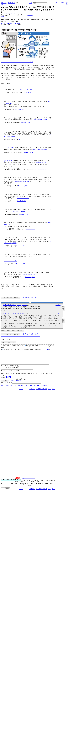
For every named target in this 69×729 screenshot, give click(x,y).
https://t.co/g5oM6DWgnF (40, 149)
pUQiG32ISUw (24, 313)
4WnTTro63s (19, 313)
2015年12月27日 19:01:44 (9, 313)
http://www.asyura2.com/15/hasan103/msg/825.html (9, 13)
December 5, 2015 (21, 201)
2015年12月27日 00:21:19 (9, 305)
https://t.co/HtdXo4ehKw (23, 198)
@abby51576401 (8, 160)
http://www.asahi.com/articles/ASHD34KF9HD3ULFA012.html (17, 62)
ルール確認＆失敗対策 (14, 383)
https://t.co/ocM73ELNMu (22, 181)
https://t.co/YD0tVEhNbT (10, 261)
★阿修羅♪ (3, 3)
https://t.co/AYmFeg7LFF (42, 162)
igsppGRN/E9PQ (30, 15)
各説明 (47, 349)
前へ (67, 4)
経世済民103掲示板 (41, 391)
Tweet (2, 16)
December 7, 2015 (28, 152)
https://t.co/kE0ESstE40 (26, 89)
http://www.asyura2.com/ (28, 480)
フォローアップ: (5, 339)
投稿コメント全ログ (6, 388)
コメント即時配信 (18, 388)
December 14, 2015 (27, 92)
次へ (67, 2)
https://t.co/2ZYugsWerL (29, 274)
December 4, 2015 (30, 277)
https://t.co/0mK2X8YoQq (40, 119)
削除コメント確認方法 (40, 388)
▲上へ (21, 391)
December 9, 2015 (19, 109)
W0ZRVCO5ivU (24, 305)
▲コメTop (54, 2)
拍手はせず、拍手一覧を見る (31, 297)
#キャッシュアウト (9, 147)
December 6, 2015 (41, 169)
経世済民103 (11, 3)
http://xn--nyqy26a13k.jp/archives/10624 (11, 23)
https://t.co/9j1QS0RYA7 (19, 211)
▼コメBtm (61, 2)
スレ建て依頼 (28, 388)
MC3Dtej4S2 (19, 305)
